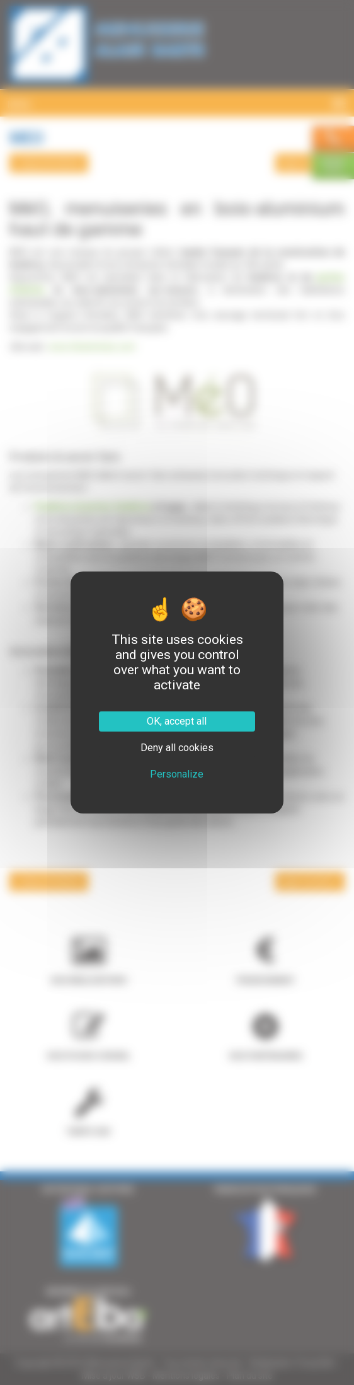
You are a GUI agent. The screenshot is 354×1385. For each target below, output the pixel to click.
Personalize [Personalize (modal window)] (176, 774)
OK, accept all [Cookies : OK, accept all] (177, 721)
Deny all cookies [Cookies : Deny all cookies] (177, 748)
